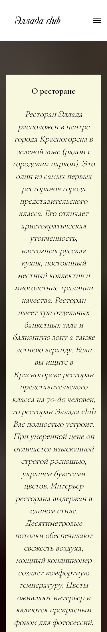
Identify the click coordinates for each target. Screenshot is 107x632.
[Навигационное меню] (97, 20)
